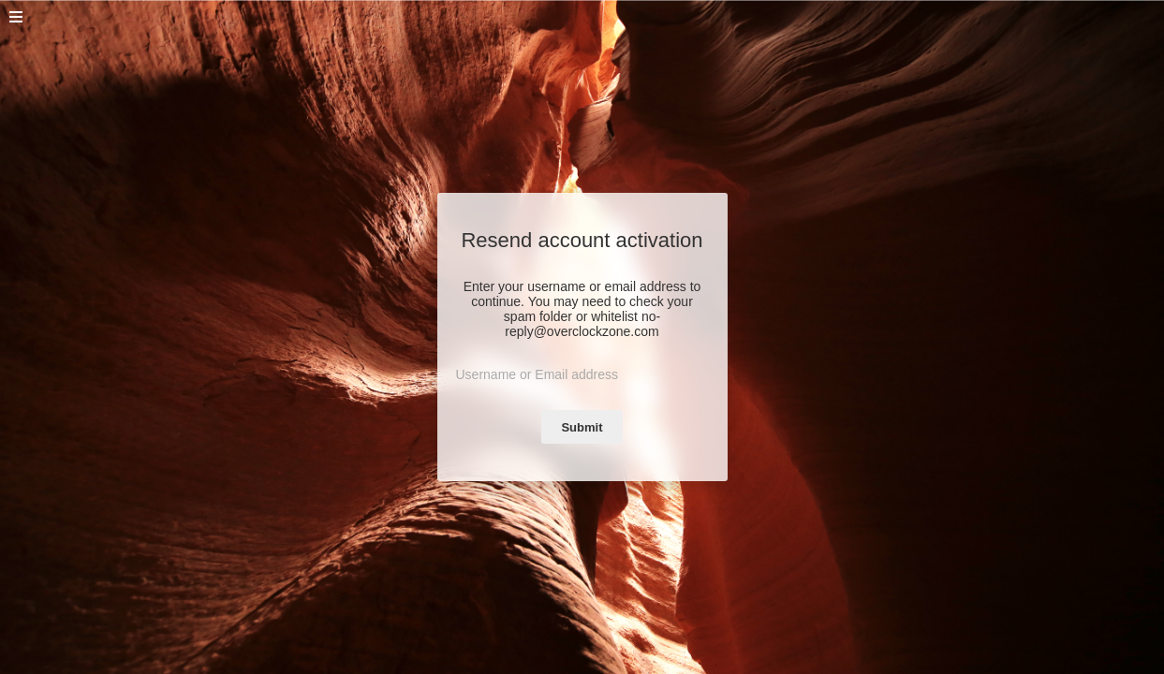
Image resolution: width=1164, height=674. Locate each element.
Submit (581, 427)
